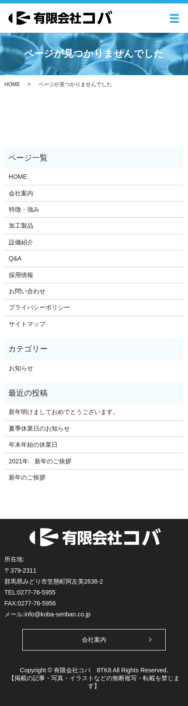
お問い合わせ (27, 291)
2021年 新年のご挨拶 (40, 461)
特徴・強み (24, 209)
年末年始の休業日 (33, 444)
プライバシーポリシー (39, 307)
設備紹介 (21, 242)
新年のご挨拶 (27, 477)
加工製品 (21, 225)
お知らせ (21, 368)
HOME (12, 84)
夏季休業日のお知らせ (39, 428)
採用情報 (21, 274)
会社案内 (21, 193)
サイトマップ (27, 323)
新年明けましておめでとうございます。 (64, 411)
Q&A (15, 258)
